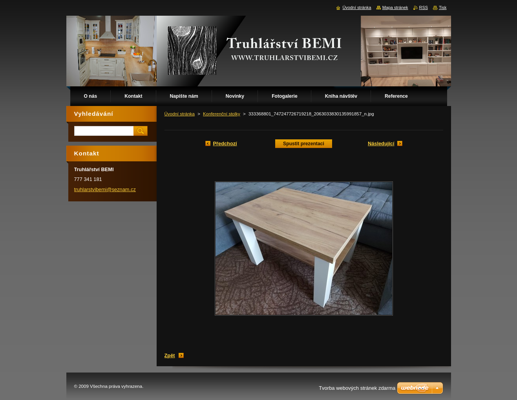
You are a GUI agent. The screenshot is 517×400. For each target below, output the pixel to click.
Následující (381, 143)
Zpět (169, 355)
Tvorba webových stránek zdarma (357, 388)
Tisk (443, 7)
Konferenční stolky (221, 113)
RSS (423, 7)
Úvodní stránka (179, 113)
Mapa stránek (395, 7)
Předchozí (225, 143)
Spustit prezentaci (303, 143)
